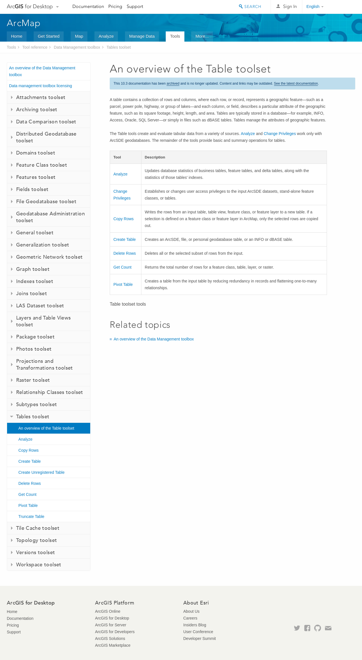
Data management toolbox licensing (40, 85)
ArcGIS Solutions (110, 638)
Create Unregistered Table (41, 472)
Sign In (290, 6)
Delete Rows (29, 483)
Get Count (27, 494)
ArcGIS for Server (110, 625)
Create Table (29, 461)
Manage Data (142, 36)
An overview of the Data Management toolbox (42, 71)
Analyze (106, 36)
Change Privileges (280, 133)
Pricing (115, 6)
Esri (343, 7)
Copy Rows (28, 450)
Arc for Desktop (30, 6)
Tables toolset (119, 47)
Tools (175, 36)
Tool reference (35, 47)
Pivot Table (28, 505)
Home (16, 36)
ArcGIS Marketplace (112, 645)
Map (79, 36)
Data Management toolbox (77, 47)
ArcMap (24, 23)
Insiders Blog (194, 625)
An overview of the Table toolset (46, 428)
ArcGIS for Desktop (112, 618)
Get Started (49, 36)
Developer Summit (199, 638)
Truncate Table (31, 516)
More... (202, 36)
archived (173, 83)
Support (135, 6)
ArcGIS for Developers (115, 631)
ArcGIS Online (107, 611)
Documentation (88, 6)
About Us (191, 611)
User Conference (198, 631)
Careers (190, 618)
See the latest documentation (296, 83)
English (313, 6)
